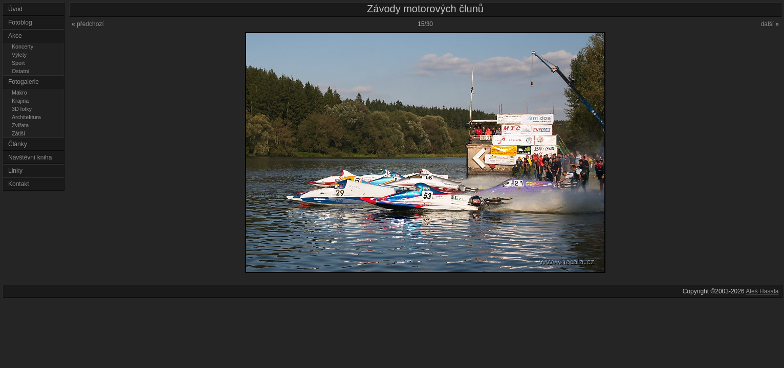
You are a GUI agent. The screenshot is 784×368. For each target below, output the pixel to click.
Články (17, 144)
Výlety (19, 55)
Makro (19, 92)
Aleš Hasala (762, 291)
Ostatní (20, 71)
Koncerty (22, 46)
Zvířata (20, 125)
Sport (18, 63)
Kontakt (18, 184)
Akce (15, 35)
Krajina (20, 101)
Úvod (15, 9)
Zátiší (18, 133)
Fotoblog (20, 22)
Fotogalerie (23, 81)
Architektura (26, 117)
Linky (15, 170)
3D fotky (22, 109)
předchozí (88, 24)
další (770, 24)
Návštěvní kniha (30, 157)
